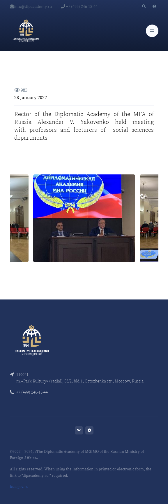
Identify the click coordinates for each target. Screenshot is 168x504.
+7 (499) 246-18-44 (79, 6)
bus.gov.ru (19, 486)
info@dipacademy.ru (31, 6)
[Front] (32, 339)
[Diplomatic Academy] (26, 31)
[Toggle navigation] (152, 31)
